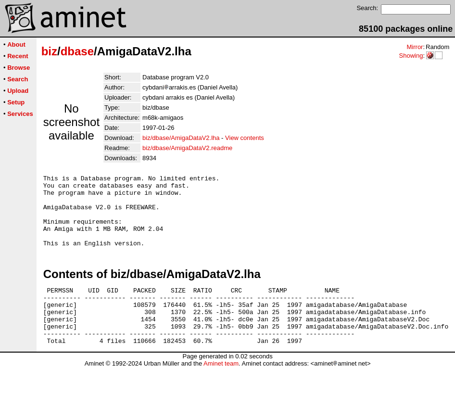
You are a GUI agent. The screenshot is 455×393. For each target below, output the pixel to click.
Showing (411, 55)
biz (49, 51)
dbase (77, 51)
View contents (244, 137)
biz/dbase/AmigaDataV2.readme (187, 148)
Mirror (414, 47)
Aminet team (221, 389)
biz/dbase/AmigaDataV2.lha (180, 137)
